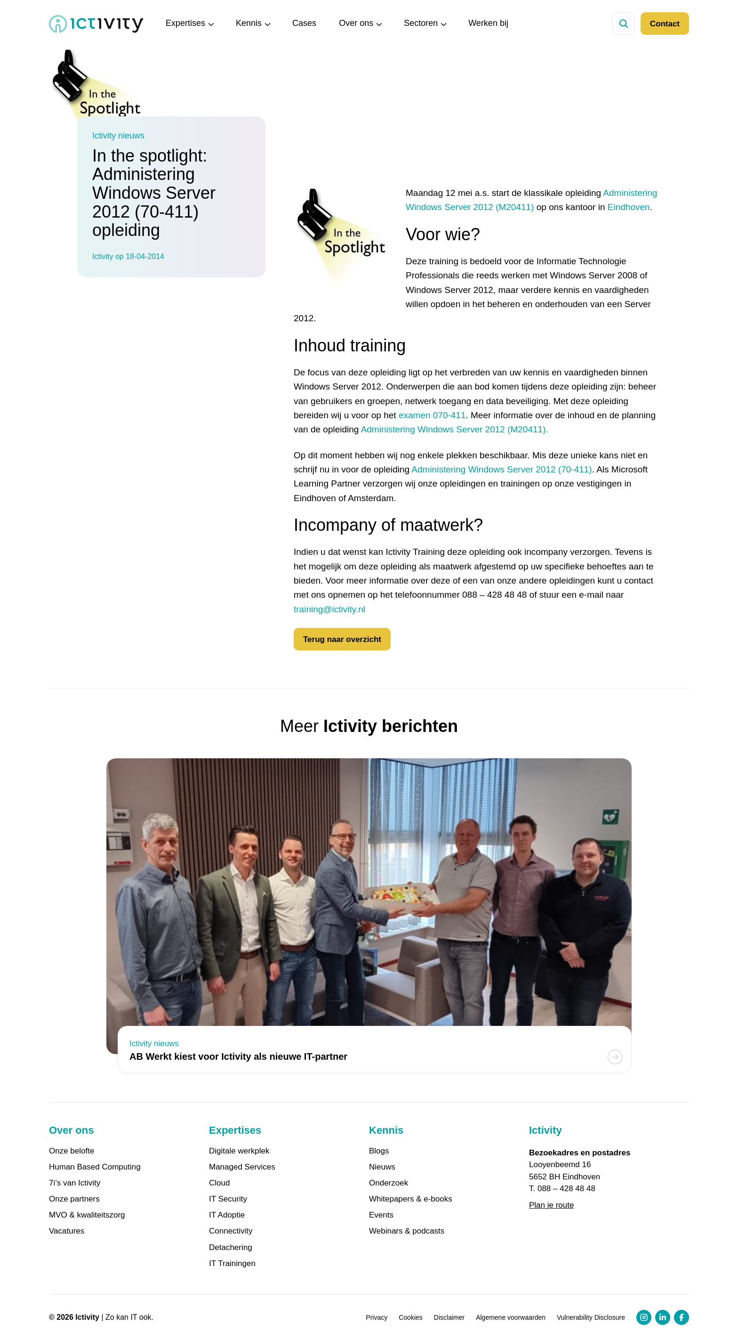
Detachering (230, 1247)
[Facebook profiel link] (681, 1317)
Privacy (376, 1317)
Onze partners (74, 1199)
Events (381, 1215)
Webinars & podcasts (406, 1231)
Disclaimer (449, 1317)
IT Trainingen (232, 1263)
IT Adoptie (227, 1215)
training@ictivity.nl (329, 609)
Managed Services (242, 1167)
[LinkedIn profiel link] (662, 1317)
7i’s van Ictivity (74, 1183)
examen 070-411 (432, 415)
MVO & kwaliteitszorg (87, 1215)
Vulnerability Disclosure (591, 1317)
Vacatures (66, 1231)
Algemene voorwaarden (510, 1317)
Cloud (219, 1183)
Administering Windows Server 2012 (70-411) (501, 469)
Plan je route (551, 1205)
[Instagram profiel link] (643, 1317)
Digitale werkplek (239, 1151)
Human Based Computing (95, 1167)
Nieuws (382, 1167)
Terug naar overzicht (342, 639)
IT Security (228, 1199)
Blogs (379, 1151)
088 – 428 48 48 (566, 1188)
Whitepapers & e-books (410, 1199)
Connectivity (231, 1231)
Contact (665, 23)
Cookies (411, 1317)
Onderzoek (388, 1183)
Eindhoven (629, 207)
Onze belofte (71, 1151)
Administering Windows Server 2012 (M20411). (454, 429)
